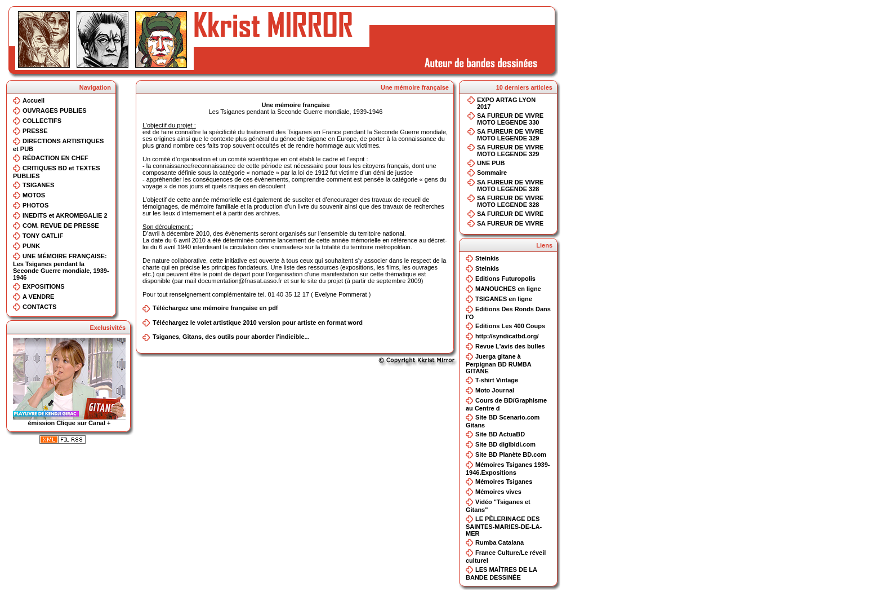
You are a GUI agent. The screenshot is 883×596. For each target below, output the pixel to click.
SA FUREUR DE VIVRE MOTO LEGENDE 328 (510, 185)
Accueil (33, 100)
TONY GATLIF (43, 235)
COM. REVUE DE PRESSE (61, 225)
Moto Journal (494, 390)
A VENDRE (38, 296)
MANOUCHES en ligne (508, 288)
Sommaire (492, 172)
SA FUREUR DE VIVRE (510, 213)
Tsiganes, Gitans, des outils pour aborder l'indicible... (231, 336)
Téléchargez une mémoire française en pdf (215, 307)
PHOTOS (35, 205)
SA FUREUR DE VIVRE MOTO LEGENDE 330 (510, 119)
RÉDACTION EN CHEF (55, 157)
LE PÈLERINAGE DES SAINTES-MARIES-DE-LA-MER (504, 526)
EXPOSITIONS (44, 286)
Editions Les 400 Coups (510, 326)
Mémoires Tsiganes (503, 481)
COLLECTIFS (42, 120)
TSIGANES (38, 185)
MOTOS (34, 195)
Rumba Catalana (499, 542)
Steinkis (487, 258)
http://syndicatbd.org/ (506, 336)
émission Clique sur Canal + (69, 420)
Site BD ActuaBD (500, 434)
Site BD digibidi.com (505, 444)
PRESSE (35, 130)
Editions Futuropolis (505, 278)
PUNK (31, 245)
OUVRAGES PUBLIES (55, 110)
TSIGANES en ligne (503, 298)
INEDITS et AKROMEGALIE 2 (65, 215)
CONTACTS (39, 306)
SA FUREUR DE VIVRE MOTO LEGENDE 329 (510, 135)
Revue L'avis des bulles (510, 346)
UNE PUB (491, 163)
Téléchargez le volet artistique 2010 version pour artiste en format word (258, 322)
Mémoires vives (498, 491)
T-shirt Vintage (496, 380)
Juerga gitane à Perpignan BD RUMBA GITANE (498, 363)
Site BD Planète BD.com (510, 454)
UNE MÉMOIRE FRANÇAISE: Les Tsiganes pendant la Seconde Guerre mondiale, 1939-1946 (61, 267)
